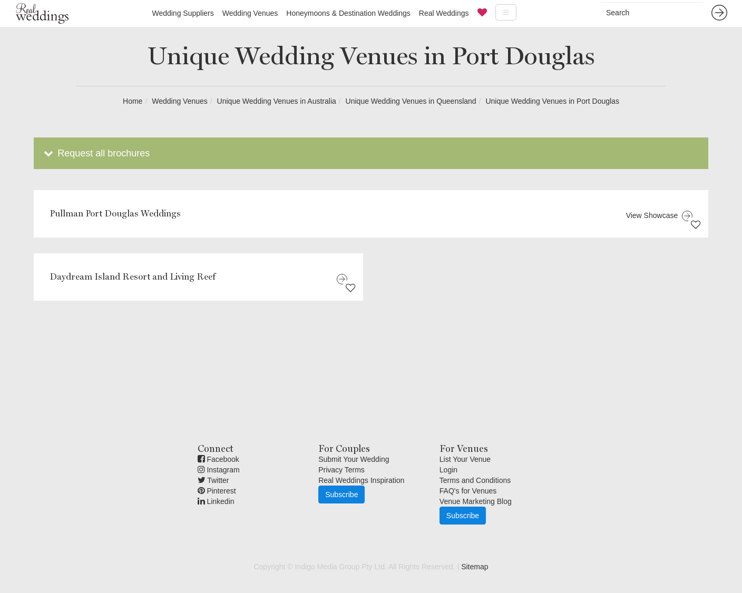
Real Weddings (444, 13)
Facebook (218, 459)
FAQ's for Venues (468, 491)
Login (448, 470)
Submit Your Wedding (353, 459)
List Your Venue (465, 459)
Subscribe (341, 494)
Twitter (213, 480)
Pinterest (217, 491)
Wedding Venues (250, 13)
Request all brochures (96, 153)
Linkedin (216, 501)
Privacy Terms (341, 470)
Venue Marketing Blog (476, 501)
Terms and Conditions (475, 480)
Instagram (219, 470)
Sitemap (474, 566)
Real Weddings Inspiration (361, 480)
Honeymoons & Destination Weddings (348, 13)
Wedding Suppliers (182, 13)
